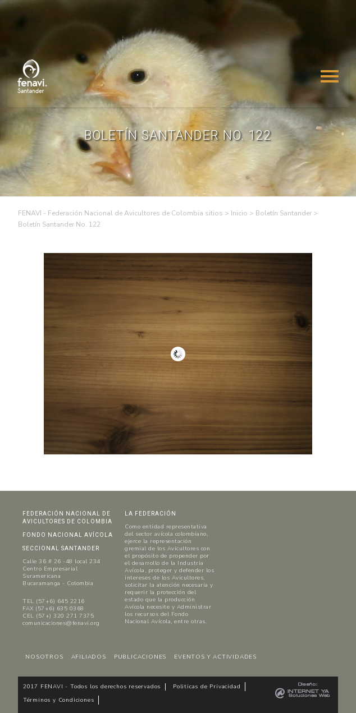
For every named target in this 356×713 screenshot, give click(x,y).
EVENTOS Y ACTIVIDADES (215, 657)
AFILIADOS (88, 657)
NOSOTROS (44, 657)
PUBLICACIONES (140, 657)
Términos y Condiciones (58, 700)
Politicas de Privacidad (206, 687)
